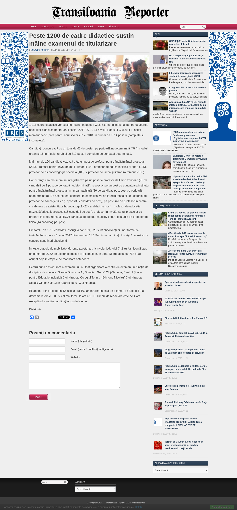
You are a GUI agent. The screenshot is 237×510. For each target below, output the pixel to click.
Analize (63, 27)
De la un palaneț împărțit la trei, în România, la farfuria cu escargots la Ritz (187, 58)
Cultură (88, 27)
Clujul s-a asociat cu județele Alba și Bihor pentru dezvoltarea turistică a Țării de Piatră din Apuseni (187, 215)
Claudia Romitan (40, 50)
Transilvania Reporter (116, 503)
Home (33, 27)
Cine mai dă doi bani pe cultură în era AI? (186, 318)
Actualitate (47, 27)
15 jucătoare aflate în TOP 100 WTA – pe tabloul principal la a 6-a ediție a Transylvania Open (185, 301)
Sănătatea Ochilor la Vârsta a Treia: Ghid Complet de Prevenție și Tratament (190, 159)
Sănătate (114, 27)
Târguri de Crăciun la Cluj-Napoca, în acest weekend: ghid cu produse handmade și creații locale (184, 445)
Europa (75, 27)
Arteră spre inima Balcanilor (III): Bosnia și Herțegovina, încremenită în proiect (187, 254)
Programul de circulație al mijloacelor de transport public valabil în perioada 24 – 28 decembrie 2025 (186, 369)
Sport (101, 27)
